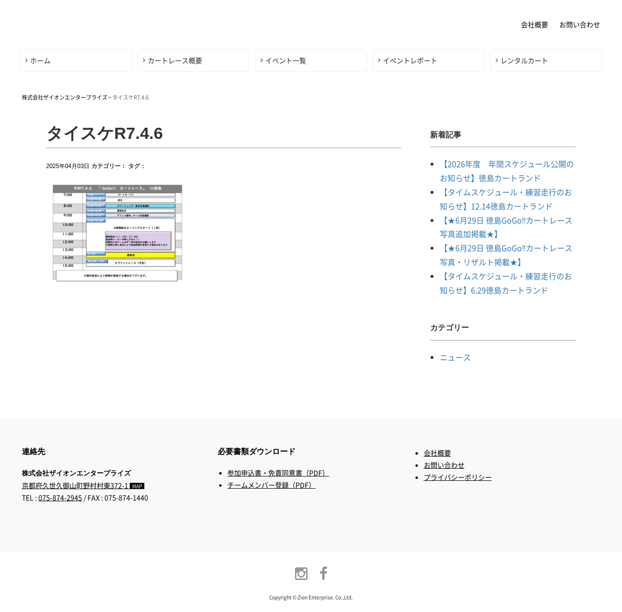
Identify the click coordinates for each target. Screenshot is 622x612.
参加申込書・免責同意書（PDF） (278, 472)
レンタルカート (524, 60)
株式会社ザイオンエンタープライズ (95, 23)
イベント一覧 (285, 60)
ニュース (455, 357)
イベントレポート (410, 60)
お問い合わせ (579, 24)
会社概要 (534, 24)
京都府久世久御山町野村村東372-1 (83, 485)
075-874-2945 (60, 497)
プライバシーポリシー (458, 477)
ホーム (40, 60)
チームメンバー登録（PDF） (271, 485)
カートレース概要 (175, 60)
